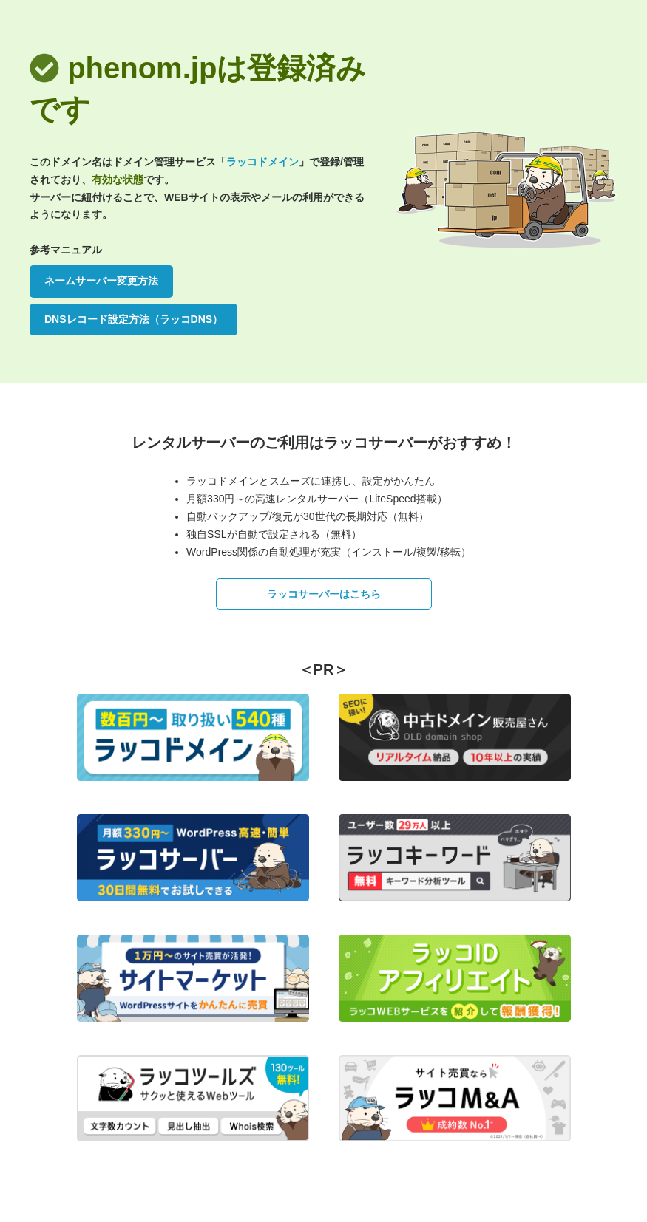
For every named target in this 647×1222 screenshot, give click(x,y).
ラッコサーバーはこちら (324, 594)
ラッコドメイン (262, 162)
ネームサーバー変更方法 (101, 281)
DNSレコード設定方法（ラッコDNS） (133, 319)
